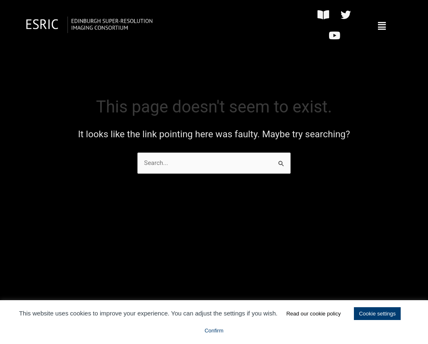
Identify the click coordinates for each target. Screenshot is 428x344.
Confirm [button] (214, 330)
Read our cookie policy (313, 314)
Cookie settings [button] (377, 314)
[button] (382, 26)
